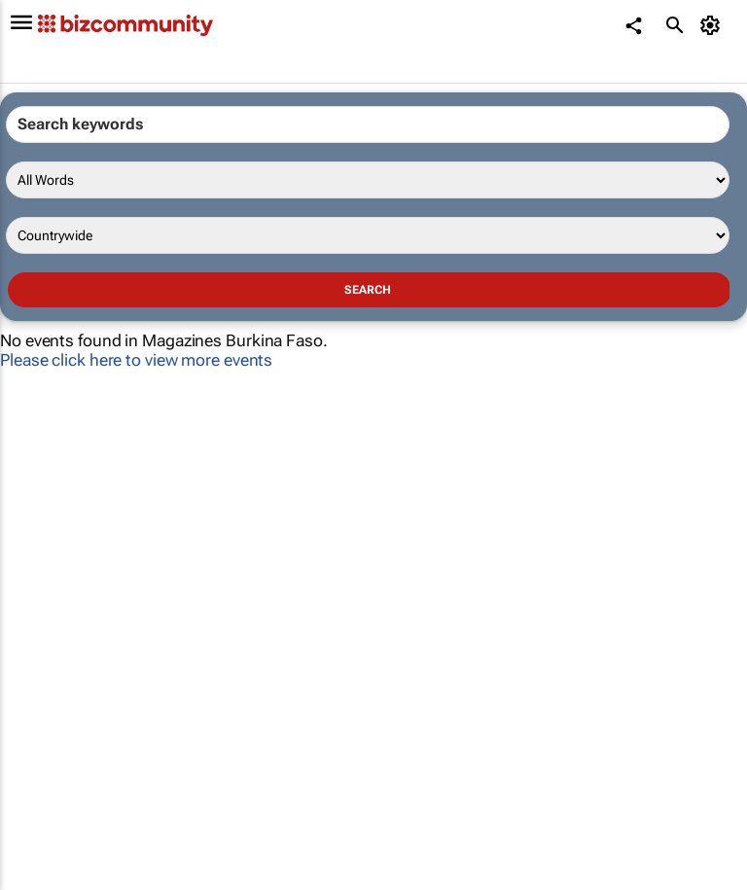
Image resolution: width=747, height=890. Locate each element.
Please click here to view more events (136, 360)
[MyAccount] (713, 25)
